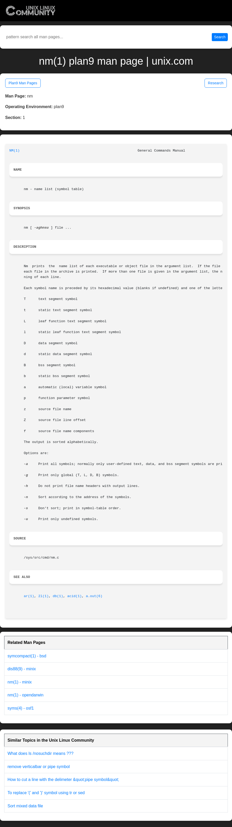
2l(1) (43, 596)
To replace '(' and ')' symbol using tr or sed (46, 793)
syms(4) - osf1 (21, 708)
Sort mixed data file (25, 806)
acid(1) (74, 596)
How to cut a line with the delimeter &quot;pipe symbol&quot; (63, 779)
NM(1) (14, 151)
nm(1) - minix (20, 682)
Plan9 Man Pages (23, 83)
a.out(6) (94, 596)
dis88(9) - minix (22, 669)
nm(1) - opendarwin (26, 695)
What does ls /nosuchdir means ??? (40, 753)
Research (215, 83)
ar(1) (29, 596)
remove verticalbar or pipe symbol (39, 766)
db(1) (58, 596)
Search (220, 37)
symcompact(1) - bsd (27, 656)
